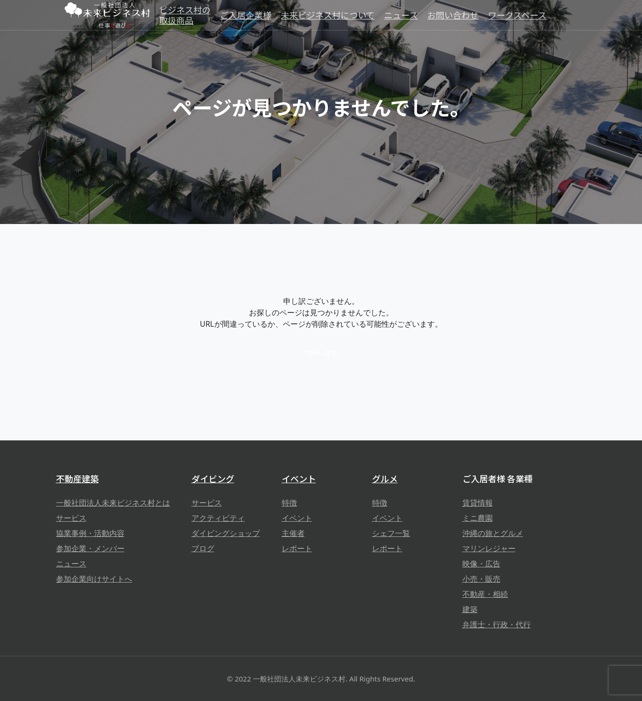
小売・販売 (481, 579)
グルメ (385, 478)
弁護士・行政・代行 (496, 624)
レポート (297, 548)
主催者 (293, 533)
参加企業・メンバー (90, 548)
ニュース (71, 563)
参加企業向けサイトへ (94, 579)
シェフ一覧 (391, 533)
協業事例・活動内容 (90, 533)
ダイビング (213, 478)
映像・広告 (481, 563)
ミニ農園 (477, 518)
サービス (71, 518)
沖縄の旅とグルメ (492, 533)
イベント (299, 478)
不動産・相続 (485, 594)
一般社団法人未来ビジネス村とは (113, 502)
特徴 (289, 502)
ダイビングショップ (226, 533)
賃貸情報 (477, 502)
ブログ (203, 548)
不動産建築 (77, 478)
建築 (470, 609)
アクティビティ (218, 518)
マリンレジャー (489, 548)
